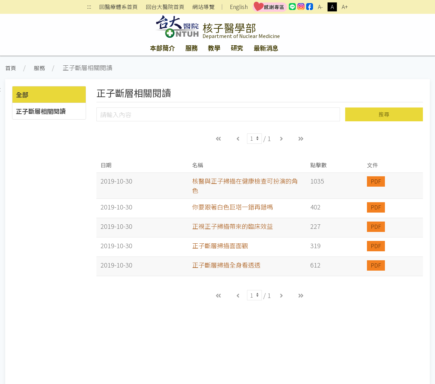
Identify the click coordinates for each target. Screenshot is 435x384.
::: (89, 7)
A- (320, 7)
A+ (345, 7)
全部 (22, 94)
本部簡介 (162, 47)
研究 (237, 47)
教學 (214, 47)
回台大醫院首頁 (165, 7)
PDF (376, 181)
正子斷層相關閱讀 (41, 110)
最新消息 (266, 47)
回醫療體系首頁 (118, 7)
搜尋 (383, 114)
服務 (191, 47)
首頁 (10, 68)
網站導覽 (203, 7)
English (239, 7)
